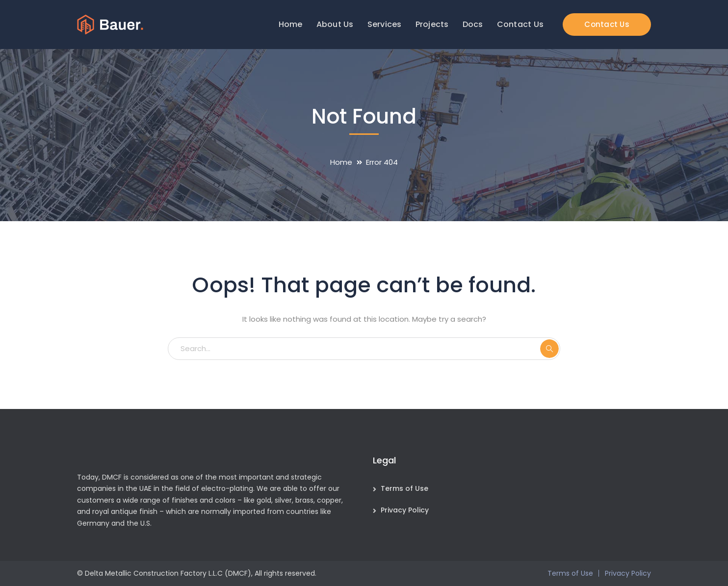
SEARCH (549, 348)
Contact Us (606, 24)
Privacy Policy (405, 510)
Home (341, 162)
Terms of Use (404, 488)
